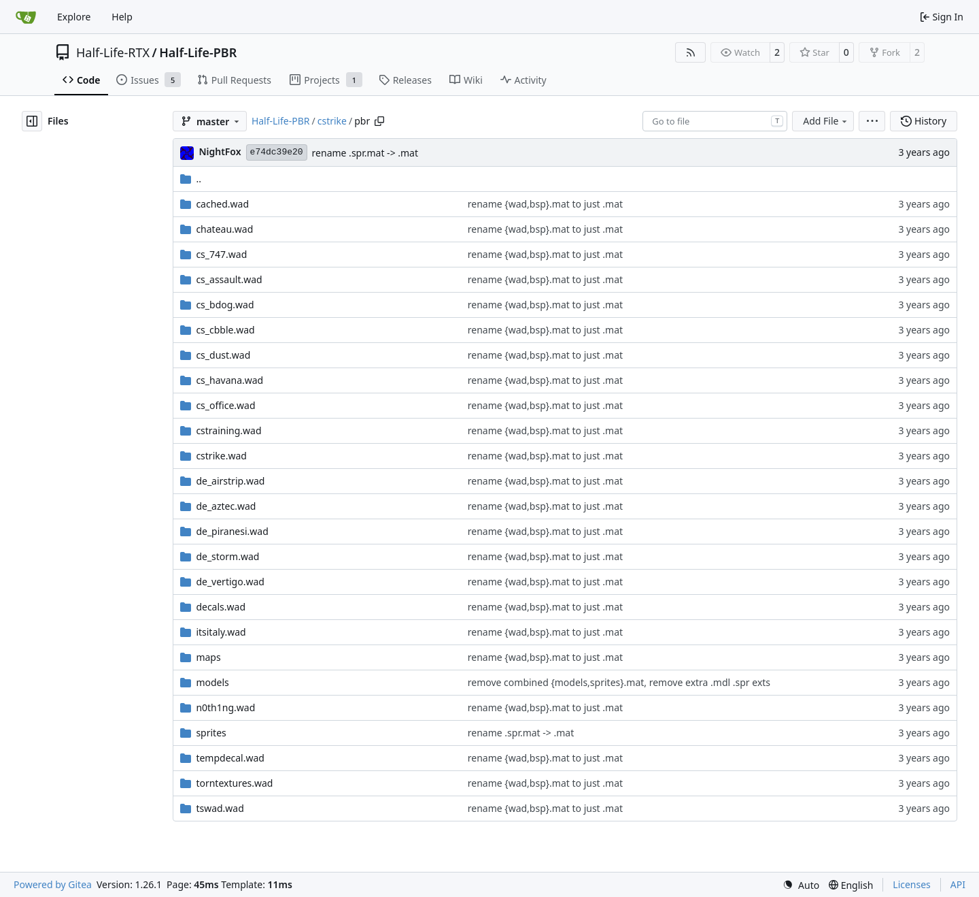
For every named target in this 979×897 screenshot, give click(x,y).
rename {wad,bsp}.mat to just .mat (545, 203)
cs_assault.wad (229, 279)
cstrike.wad (221, 455)
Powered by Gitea (53, 884)
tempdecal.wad (230, 757)
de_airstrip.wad (230, 480)
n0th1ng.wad (225, 707)
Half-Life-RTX (113, 52)
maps (208, 657)
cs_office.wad (225, 405)
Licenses (912, 884)
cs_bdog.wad (225, 304)
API (957, 884)
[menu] (872, 121)
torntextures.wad (234, 783)
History (923, 120)
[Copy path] (379, 121)
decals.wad (220, 606)
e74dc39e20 (276, 152)
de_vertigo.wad (230, 581)
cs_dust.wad (223, 354)
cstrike (332, 120)
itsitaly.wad (220, 631)
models (212, 682)
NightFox (220, 151)
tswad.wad (219, 808)
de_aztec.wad (226, 506)
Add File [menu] (826, 120)
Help (122, 16)
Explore (73, 16)
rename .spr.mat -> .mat (365, 152)
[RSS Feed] (690, 52)
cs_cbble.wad (225, 329)
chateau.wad (224, 229)
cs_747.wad (221, 254)
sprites (211, 732)
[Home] (26, 17)
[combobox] (714, 121)
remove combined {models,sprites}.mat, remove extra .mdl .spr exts (619, 682)
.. (190, 178)
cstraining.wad (228, 430)
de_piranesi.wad (232, 531)
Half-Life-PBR (198, 52)
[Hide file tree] (32, 121)
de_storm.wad (227, 556)
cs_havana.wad (229, 380)
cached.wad (222, 203)
